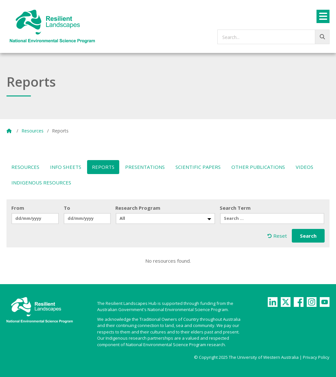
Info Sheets (65, 167)
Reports (103, 167)
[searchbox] (273, 37)
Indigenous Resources (41, 182)
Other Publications (258, 167)
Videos (304, 167)
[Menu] (323, 16)
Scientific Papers (198, 167)
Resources (32, 131)
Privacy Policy (316, 357)
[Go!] (322, 37)
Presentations (145, 167)
